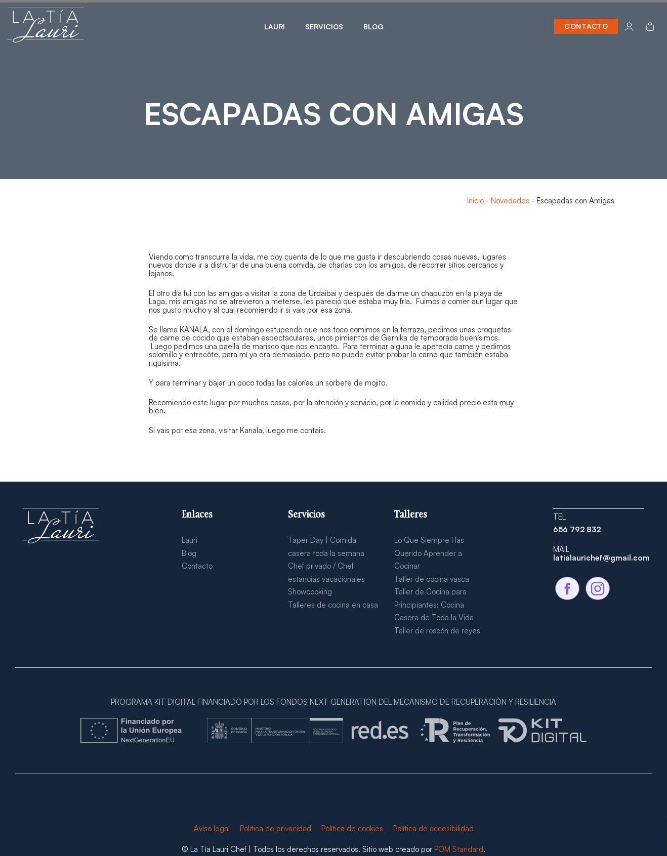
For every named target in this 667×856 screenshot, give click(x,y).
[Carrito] (650, 26)
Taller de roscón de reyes (437, 630)
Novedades (510, 200)
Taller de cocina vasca (431, 579)
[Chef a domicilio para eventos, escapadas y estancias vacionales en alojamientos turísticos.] (46, 26)
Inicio (475, 200)
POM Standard (458, 849)
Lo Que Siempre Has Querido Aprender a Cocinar (429, 553)
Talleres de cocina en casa (333, 605)
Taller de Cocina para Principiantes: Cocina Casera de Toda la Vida (434, 604)
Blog (189, 553)
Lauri (189, 540)
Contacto (197, 566)
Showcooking (310, 591)
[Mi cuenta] (629, 26)
